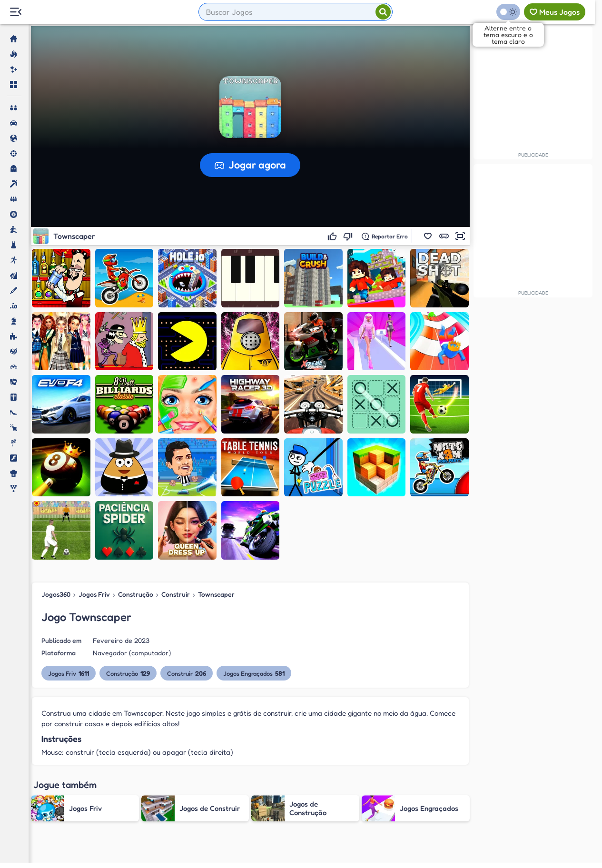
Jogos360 (55, 594)
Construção (135, 594)
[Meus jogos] (554, 11)
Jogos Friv (94, 594)
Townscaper (216, 594)
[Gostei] (333, 236)
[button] (428, 236)
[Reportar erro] (385, 236)
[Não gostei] (349, 236)
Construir (175, 594)
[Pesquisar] (383, 12)
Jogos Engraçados (254, 673)
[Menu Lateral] (15, 12)
